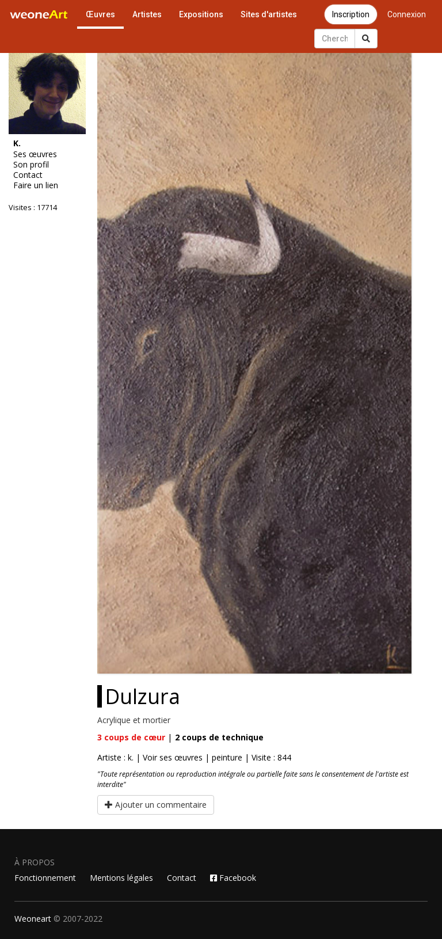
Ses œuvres (35, 154)
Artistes (147, 14)
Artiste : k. (115, 757)
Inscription (350, 14)
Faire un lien (35, 185)
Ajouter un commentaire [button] (156, 804)
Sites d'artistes (269, 14)
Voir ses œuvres (173, 757)
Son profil (31, 164)
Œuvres (100, 14)
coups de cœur (131, 737)
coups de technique (219, 737)
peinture (227, 757)
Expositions (201, 14)
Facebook (233, 877)
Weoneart (32, 918)
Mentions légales (121, 877)
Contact (28, 175)
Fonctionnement (45, 877)
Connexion (406, 14)
